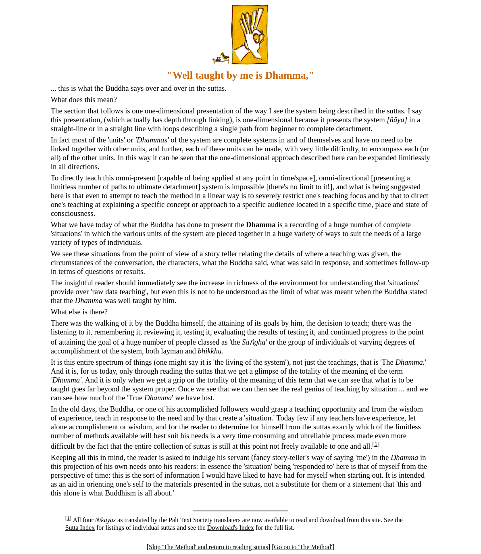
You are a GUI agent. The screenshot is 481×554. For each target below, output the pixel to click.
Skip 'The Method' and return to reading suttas (208, 547)
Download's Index (230, 527)
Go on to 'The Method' (303, 547)
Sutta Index (80, 527)
